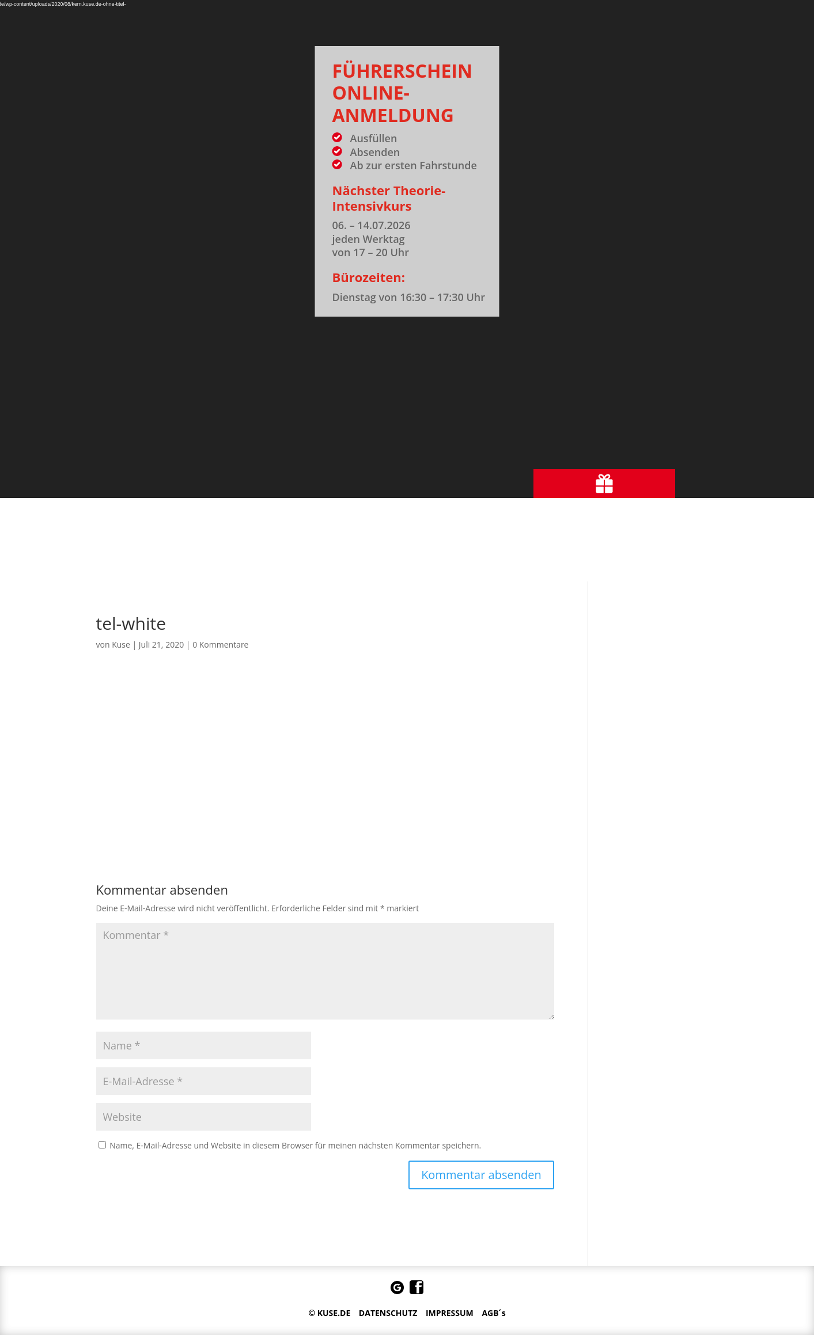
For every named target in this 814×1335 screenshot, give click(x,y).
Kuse (121, 644)
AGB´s (493, 1312)
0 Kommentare (220, 644)
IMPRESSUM (450, 1312)
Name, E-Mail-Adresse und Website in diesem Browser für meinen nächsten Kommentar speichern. (295, 1145)
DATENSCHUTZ (388, 1312)
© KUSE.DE (329, 1312)
